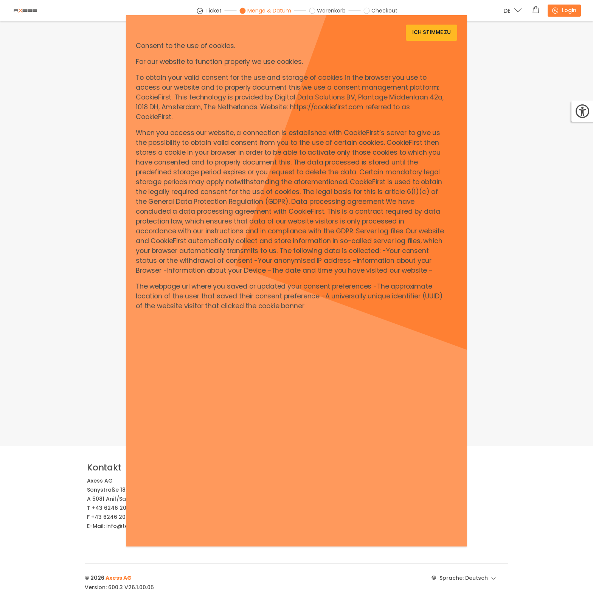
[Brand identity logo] (31, 10)
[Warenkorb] (535, 10)
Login (563, 10)
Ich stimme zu (431, 32)
